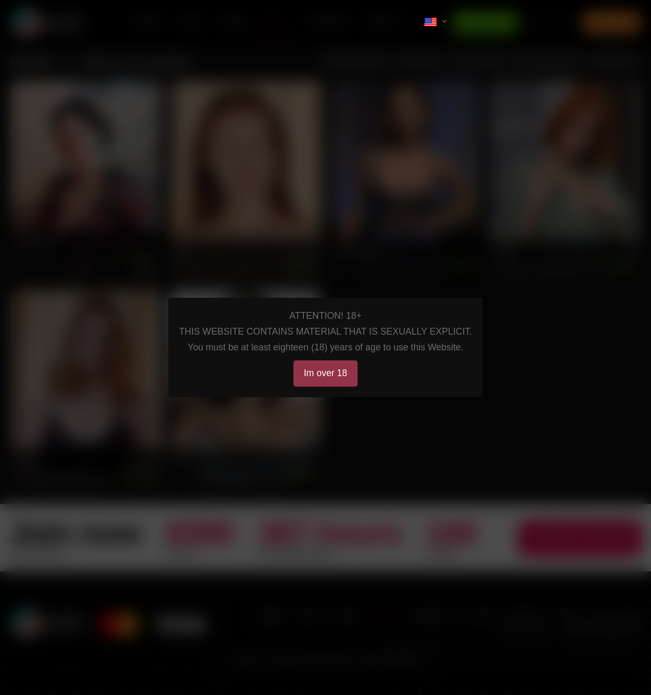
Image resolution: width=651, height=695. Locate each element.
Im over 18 (326, 373)
